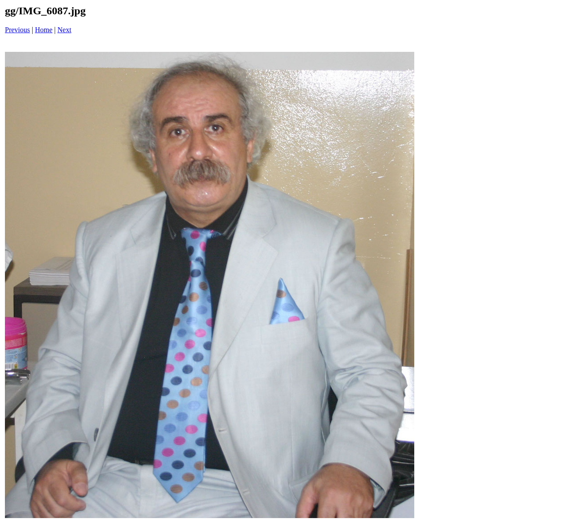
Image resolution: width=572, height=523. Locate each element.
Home (43, 30)
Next (65, 30)
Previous (17, 30)
